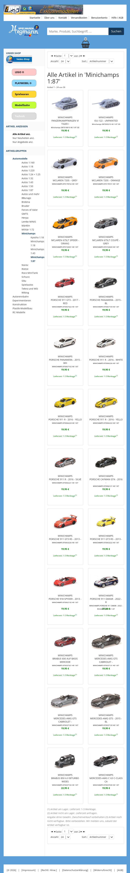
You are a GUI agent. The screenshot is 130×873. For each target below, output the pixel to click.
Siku (24, 280)
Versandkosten (79, 17)
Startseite (35, 17)
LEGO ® (19, 72)
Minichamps (28, 233)
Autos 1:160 (28, 162)
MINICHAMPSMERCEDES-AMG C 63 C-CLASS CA (106, 772)
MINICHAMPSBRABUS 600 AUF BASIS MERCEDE (65, 653)
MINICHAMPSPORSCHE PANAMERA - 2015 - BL (106, 297)
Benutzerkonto (99, 17)
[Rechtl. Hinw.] (49, 859)
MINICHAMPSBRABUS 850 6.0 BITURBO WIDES (65, 772)
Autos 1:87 (27, 190)
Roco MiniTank (30, 272)
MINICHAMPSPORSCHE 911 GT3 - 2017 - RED (65, 295)
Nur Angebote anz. (23, 142)
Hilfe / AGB (117, 17)
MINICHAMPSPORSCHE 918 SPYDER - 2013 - (65, 592)
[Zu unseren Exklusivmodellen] (43, 9)
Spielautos (27, 284)
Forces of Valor (30, 209)
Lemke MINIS (29, 221)
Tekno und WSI (30, 288)
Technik (20, 116)
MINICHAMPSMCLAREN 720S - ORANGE (106, 176)
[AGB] (120, 859)
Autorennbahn (21, 296)
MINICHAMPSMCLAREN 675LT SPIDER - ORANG (65, 237)
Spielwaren (22, 94)
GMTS (25, 213)
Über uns (49, 17)
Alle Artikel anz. (21, 134)
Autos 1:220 (28, 170)
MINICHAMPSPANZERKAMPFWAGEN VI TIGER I (65, 118)
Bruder (25, 205)
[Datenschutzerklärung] (75, 859)
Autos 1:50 (27, 186)
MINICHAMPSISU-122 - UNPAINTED (106, 117)
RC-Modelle (19, 312)
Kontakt (63, 17)
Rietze (25, 268)
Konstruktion (20, 304)
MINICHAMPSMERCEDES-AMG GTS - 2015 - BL (106, 713)
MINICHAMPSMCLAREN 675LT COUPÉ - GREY (106, 236)
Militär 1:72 (28, 229)
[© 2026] (11, 859)
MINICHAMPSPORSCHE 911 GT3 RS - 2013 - (65, 533)
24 (62, 60)
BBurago (26, 198)
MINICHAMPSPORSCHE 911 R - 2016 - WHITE (106, 354)
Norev (25, 265)
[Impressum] (28, 859)
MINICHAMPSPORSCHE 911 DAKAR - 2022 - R (106, 594)
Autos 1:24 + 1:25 (31, 174)
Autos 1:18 (27, 166)
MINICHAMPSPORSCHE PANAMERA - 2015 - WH (65, 356)
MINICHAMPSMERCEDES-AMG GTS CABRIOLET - (106, 653)
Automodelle (20, 158)
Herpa (25, 217)
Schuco (26, 276)
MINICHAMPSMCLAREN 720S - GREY (65, 176)
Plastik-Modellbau (22, 308)
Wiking (25, 292)
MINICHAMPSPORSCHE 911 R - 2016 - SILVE (65, 473)
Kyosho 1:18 (37, 237)
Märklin (26, 225)
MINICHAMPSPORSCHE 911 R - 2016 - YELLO (65, 414)
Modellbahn (22, 105)
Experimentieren (22, 300)
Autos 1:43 (27, 182)
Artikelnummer (98, 60)
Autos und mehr (31, 194)
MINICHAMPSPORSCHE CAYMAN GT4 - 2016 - (106, 475)
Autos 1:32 (27, 178)
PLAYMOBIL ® (23, 83)
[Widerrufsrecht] (102, 859)
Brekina (26, 201)
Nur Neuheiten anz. (23, 138)
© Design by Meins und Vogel (65, 863)
